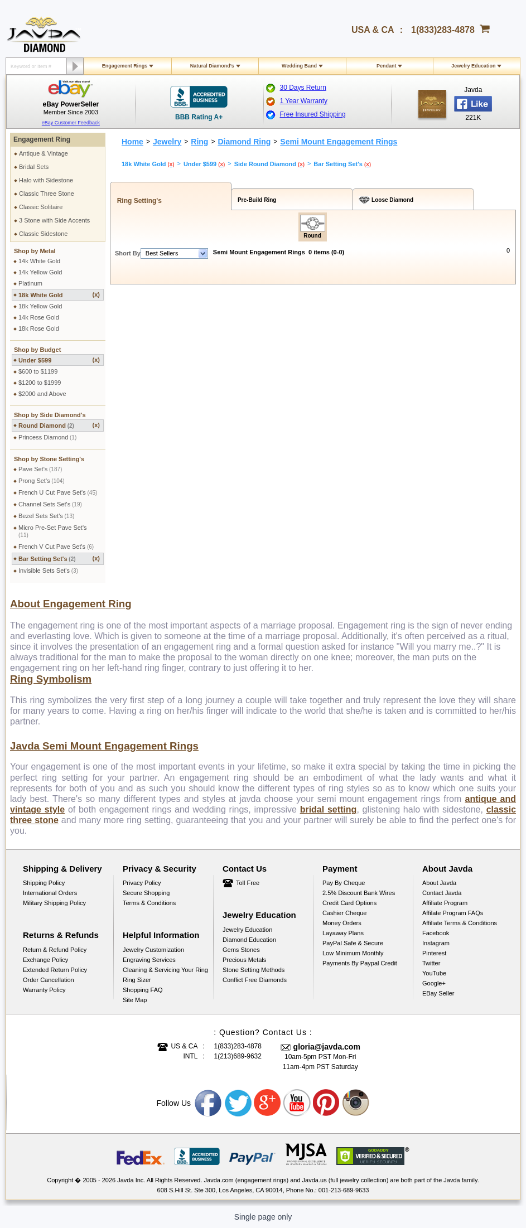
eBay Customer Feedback (71, 122)
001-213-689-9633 (344, 1190)
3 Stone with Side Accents (54, 220)
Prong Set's (41, 480)
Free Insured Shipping (313, 114)
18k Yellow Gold (40, 306)
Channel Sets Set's (50, 504)
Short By (128, 253)
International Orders (50, 892)
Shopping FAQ (143, 990)
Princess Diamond (47, 437)
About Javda (439, 882)
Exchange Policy (45, 959)
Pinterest (434, 953)
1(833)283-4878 (443, 30)
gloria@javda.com (326, 1046)
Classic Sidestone (43, 233)
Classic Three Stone (46, 193)
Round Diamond (59, 425)
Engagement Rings (125, 66)
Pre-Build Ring (255, 200)
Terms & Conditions (149, 903)
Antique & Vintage (43, 153)
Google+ (434, 983)
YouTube (434, 973)
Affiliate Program (444, 903)
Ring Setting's (137, 201)
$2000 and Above (42, 393)
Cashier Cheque (344, 913)
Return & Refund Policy (54, 949)
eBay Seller (438, 993)
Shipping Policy (44, 882)
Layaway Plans (343, 933)
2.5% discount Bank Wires (358, 892)
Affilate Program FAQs (452, 913)
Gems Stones (241, 949)
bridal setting (328, 809)
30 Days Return (303, 87)
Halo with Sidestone (46, 180)
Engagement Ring (41, 139)
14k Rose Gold (38, 317)
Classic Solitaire (40, 207)
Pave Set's (40, 469)
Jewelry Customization (153, 949)
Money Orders (341, 923)
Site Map (135, 1000)
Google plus (268, 1103)
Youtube (297, 1103)
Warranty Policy (44, 990)
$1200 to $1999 (39, 382)
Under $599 (59, 360)
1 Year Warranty (304, 101)
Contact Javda (441, 892)
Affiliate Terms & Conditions (459, 923)
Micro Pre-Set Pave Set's (52, 531)
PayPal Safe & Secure (352, 943)
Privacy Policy (142, 882)
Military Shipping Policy (54, 903)
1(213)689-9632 (238, 1056)
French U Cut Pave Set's (57, 492)
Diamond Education (249, 939)
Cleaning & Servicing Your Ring (165, 969)
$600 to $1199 (37, 371)
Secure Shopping (146, 892)
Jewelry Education (473, 66)
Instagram (436, 943)
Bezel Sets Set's (46, 516)
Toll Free (247, 882)
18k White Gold (59, 294)
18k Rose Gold (38, 328)
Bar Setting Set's (59, 558)
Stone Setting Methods (253, 969)
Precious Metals (244, 959)
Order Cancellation (48, 979)
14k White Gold (39, 261)
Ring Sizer (137, 979)
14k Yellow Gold (40, 272)
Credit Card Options (349, 903)
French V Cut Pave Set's (56, 546)
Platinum (30, 283)
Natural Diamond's (212, 66)
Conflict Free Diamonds (255, 979)
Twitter (431, 963)
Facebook (435, 933)
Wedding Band (299, 66)
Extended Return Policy (55, 969)
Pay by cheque (343, 882)
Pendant (387, 66)
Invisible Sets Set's (48, 570)
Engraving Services (149, 959)
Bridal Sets (34, 166)
